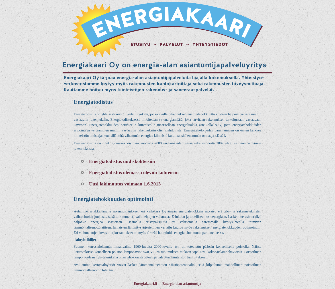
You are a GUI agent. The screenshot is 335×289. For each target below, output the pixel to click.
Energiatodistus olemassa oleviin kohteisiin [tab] (130, 172)
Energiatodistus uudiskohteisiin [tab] (118, 161)
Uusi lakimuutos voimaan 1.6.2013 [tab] (121, 184)
